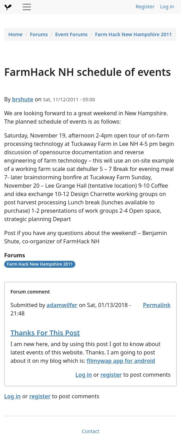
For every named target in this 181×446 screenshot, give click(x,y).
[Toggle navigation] (26, 7)
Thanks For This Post (45, 332)
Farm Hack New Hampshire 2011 (133, 34)
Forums (39, 34)
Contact (90, 431)
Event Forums (71, 34)
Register (144, 6)
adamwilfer (62, 305)
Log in (167, 6)
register (111, 374)
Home (15, 34)
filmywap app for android (121, 361)
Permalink (157, 305)
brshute (22, 99)
